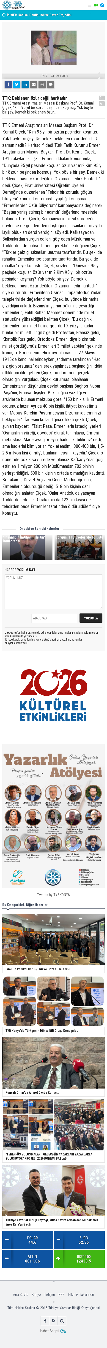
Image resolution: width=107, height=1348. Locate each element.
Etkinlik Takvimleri (81, 1294)
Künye (36, 1294)
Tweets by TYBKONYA (53, 895)
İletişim (49, 1294)
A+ (101, 98)
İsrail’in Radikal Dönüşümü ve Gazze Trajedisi (39, 15)
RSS (61, 1294)
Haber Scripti (49, 1331)
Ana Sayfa (20, 1294)
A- (102, 103)
